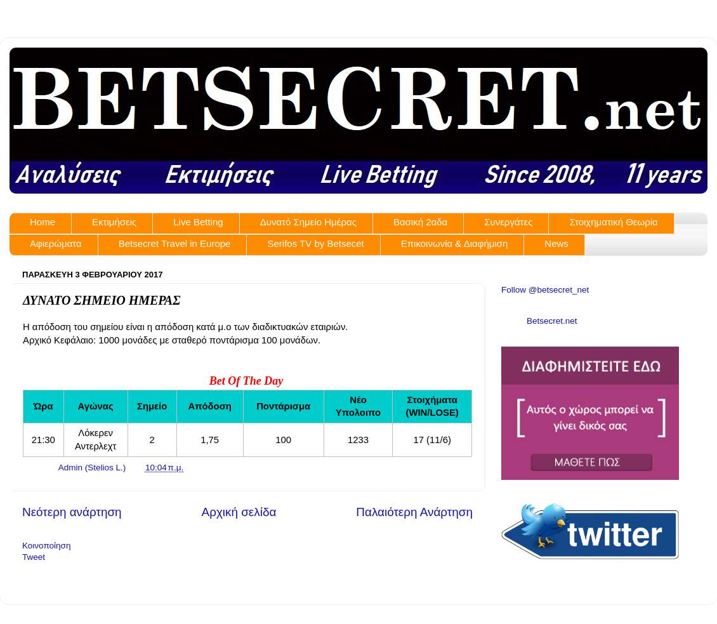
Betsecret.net (552, 321)
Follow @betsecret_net (545, 290)
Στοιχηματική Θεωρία (613, 221)
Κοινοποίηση (46, 545)
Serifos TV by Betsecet (315, 243)
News (556, 243)
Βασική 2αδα (420, 221)
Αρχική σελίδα (239, 512)
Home (42, 221)
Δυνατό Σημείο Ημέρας (308, 221)
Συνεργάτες (508, 221)
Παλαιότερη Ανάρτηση (414, 512)
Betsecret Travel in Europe (175, 243)
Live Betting (198, 221)
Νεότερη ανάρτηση (72, 512)
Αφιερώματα (56, 243)
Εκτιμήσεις (114, 221)
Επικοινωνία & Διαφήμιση (454, 243)
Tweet (33, 557)
